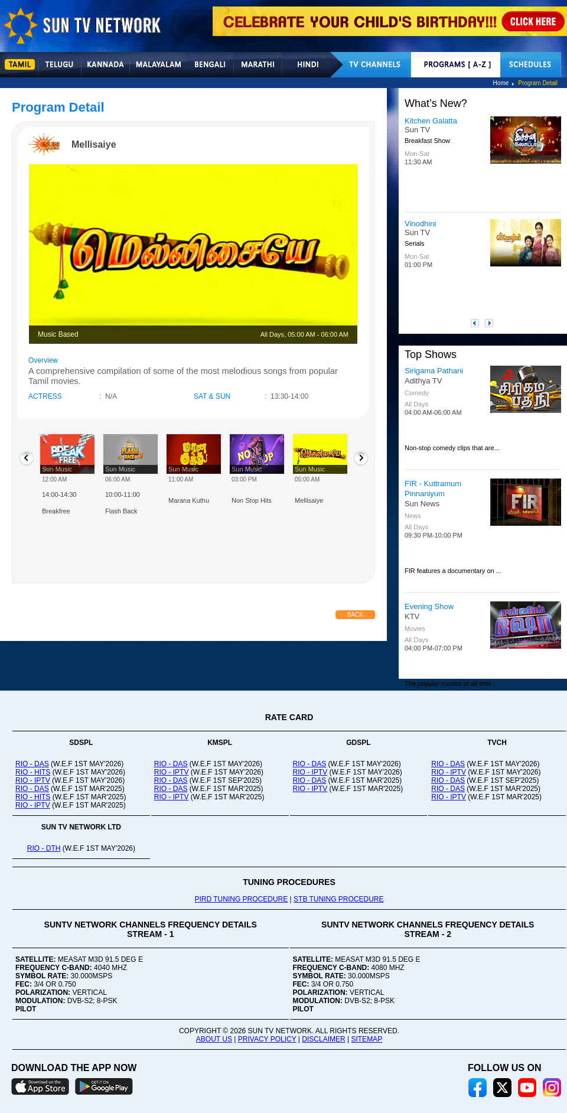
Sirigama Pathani (434, 370)
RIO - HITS (32, 772)
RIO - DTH (44, 848)
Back (355, 614)
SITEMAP (366, 1039)
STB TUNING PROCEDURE (338, 899)
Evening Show (429, 606)
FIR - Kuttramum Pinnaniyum (433, 488)
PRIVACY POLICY (267, 1039)
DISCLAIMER (323, 1039)
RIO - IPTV (32, 780)
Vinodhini (420, 223)
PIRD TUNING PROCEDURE (241, 899)
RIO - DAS (32, 764)
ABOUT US (214, 1039)
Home (501, 83)
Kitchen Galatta (431, 120)
